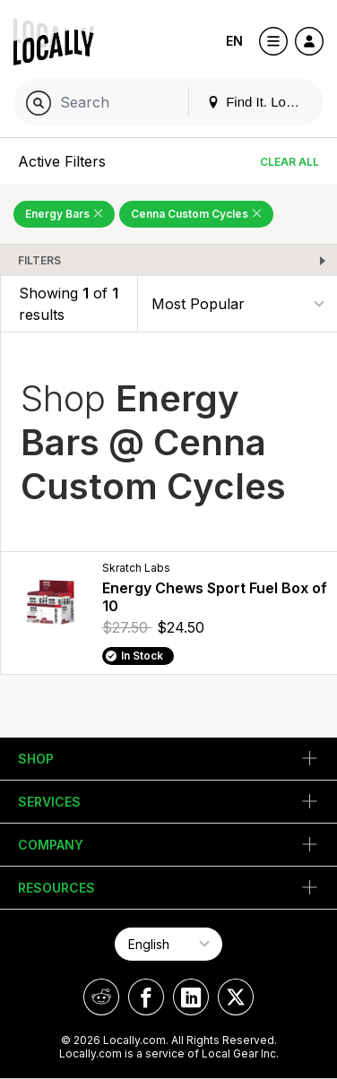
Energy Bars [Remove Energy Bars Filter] (64, 213)
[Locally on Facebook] (146, 997)
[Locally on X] (236, 997)
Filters (39, 260)
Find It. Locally (260, 101)
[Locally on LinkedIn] (191, 997)
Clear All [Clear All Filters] (289, 161)
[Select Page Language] (168, 944)
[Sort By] (237, 303)
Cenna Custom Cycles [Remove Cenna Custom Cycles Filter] (196, 213)
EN (234, 40)
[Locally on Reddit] (101, 997)
